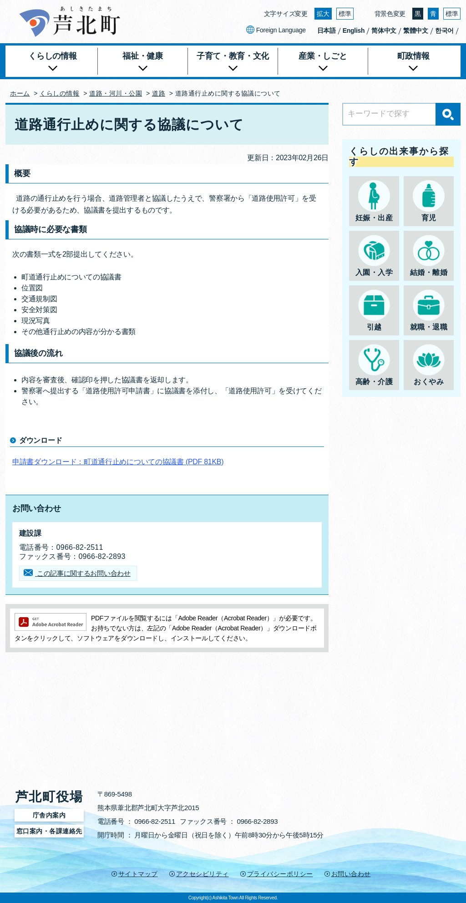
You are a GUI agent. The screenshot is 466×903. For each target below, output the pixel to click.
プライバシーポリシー (280, 874)
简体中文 (383, 30)
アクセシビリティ (202, 874)
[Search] (401, 114)
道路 (158, 93)
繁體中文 (415, 30)
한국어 (444, 30)
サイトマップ (138, 874)
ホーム (20, 93)
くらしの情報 (59, 93)
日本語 (326, 30)
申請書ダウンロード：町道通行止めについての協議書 (117, 462)
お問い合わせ (351, 874)
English (354, 30)
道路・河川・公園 (115, 93)
